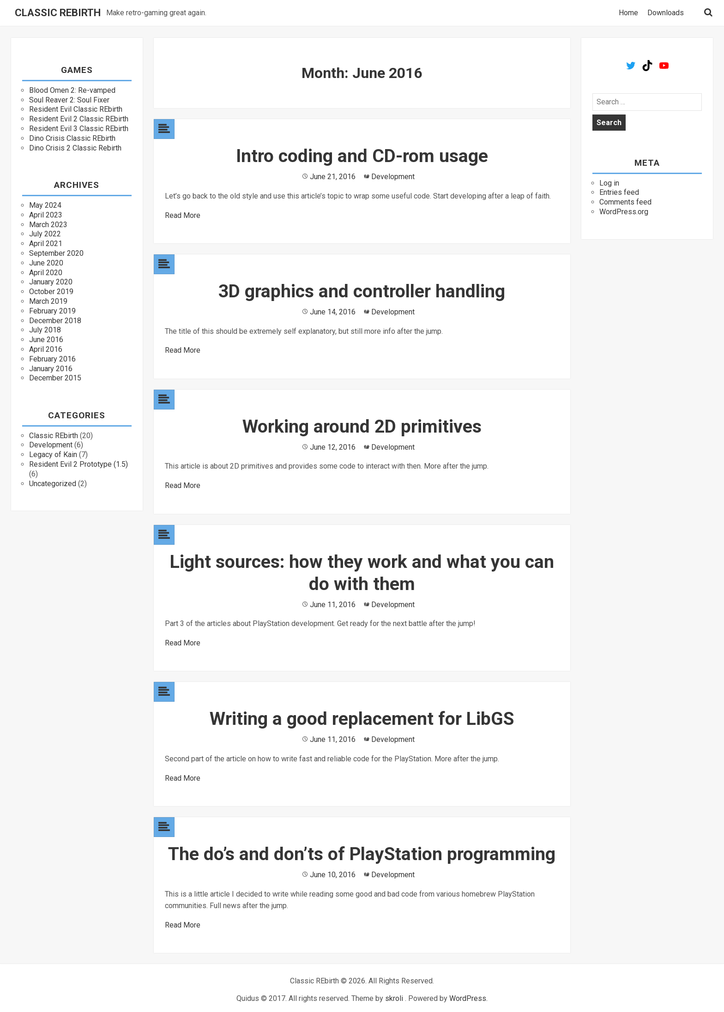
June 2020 (46, 263)
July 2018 (45, 329)
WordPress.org (623, 211)
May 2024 (45, 205)
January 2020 (50, 281)
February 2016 (52, 359)
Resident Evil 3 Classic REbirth (78, 128)
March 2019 (48, 301)
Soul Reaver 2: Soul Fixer (69, 100)
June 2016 (46, 339)
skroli (394, 998)
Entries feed (619, 192)
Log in (609, 183)
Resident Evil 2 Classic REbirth (78, 118)
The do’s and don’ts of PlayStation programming (361, 854)
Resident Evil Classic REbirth (75, 109)
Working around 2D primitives (362, 426)
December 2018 (55, 320)
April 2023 (45, 215)
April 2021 (45, 243)
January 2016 (50, 368)
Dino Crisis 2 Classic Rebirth (75, 148)
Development (50, 444)
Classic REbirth (58, 13)
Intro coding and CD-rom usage (362, 156)
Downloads (665, 13)
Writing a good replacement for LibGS (362, 718)
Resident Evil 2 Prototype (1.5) (78, 464)
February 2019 (52, 311)
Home (628, 13)
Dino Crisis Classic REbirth (72, 138)
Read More (182, 215)
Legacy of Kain (53, 454)
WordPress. (468, 998)
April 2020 (45, 272)
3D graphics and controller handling (361, 291)
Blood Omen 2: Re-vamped (72, 90)
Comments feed (625, 202)
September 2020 (56, 253)
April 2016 (45, 349)
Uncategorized (52, 483)
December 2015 (55, 377)
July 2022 (45, 233)
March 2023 (48, 224)
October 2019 (51, 291)
